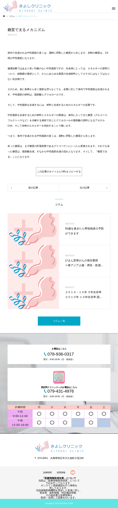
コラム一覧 (59, 321)
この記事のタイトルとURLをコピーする (59, 171)
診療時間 (47, 472)
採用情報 (61, 472)
